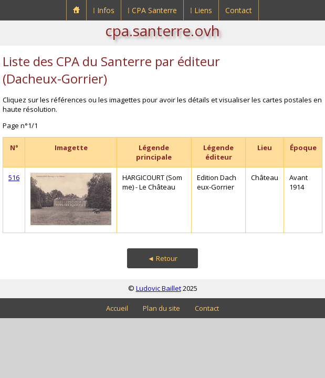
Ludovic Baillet (158, 288)
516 (13, 177)
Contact (238, 10)
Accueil (117, 308)
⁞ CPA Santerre (152, 10)
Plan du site (161, 308)
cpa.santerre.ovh (162, 30)
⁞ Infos (103, 10)
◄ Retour (162, 258)
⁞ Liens (201, 10)
